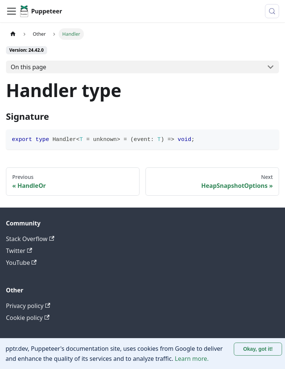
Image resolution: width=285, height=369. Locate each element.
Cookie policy (27, 318)
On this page (28, 67)
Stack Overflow (30, 239)
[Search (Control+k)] (272, 11)
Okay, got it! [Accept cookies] (258, 349)
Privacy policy (28, 306)
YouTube (21, 263)
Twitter (19, 251)
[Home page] (13, 34)
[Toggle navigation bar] (11, 11)
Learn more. (192, 358)
